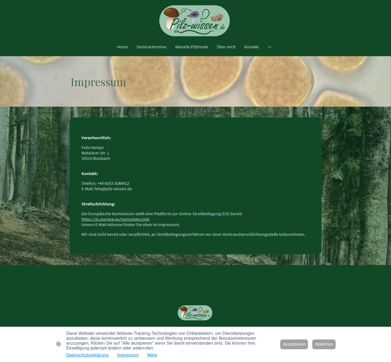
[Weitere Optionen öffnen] (269, 47)
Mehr (152, 355)
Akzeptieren (294, 344)
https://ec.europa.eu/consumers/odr (115, 219)
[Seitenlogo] (195, 20)
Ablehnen (324, 344)
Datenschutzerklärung (87, 355)
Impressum (128, 355)
